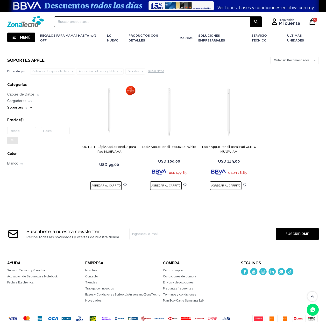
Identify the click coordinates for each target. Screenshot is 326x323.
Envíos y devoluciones (178, 282)
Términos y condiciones (179, 294)
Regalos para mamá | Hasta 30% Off (68, 38)
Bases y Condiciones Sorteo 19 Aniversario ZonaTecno (122, 294)
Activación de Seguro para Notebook (32, 276)
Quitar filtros (156, 71)
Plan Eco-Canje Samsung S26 (183, 300)
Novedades (93, 300)
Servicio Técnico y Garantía (26, 270)
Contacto (91, 276)
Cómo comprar (173, 270)
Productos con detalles (143, 38)
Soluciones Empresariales (211, 38)
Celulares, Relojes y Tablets (51, 71)
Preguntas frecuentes (178, 288)
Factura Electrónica (20, 282)
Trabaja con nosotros (99, 288)
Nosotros (91, 270)
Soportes (133, 71)
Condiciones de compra (179, 276)
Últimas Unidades (295, 38)
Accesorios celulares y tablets (98, 71)
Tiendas (91, 282)
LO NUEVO (113, 38)
